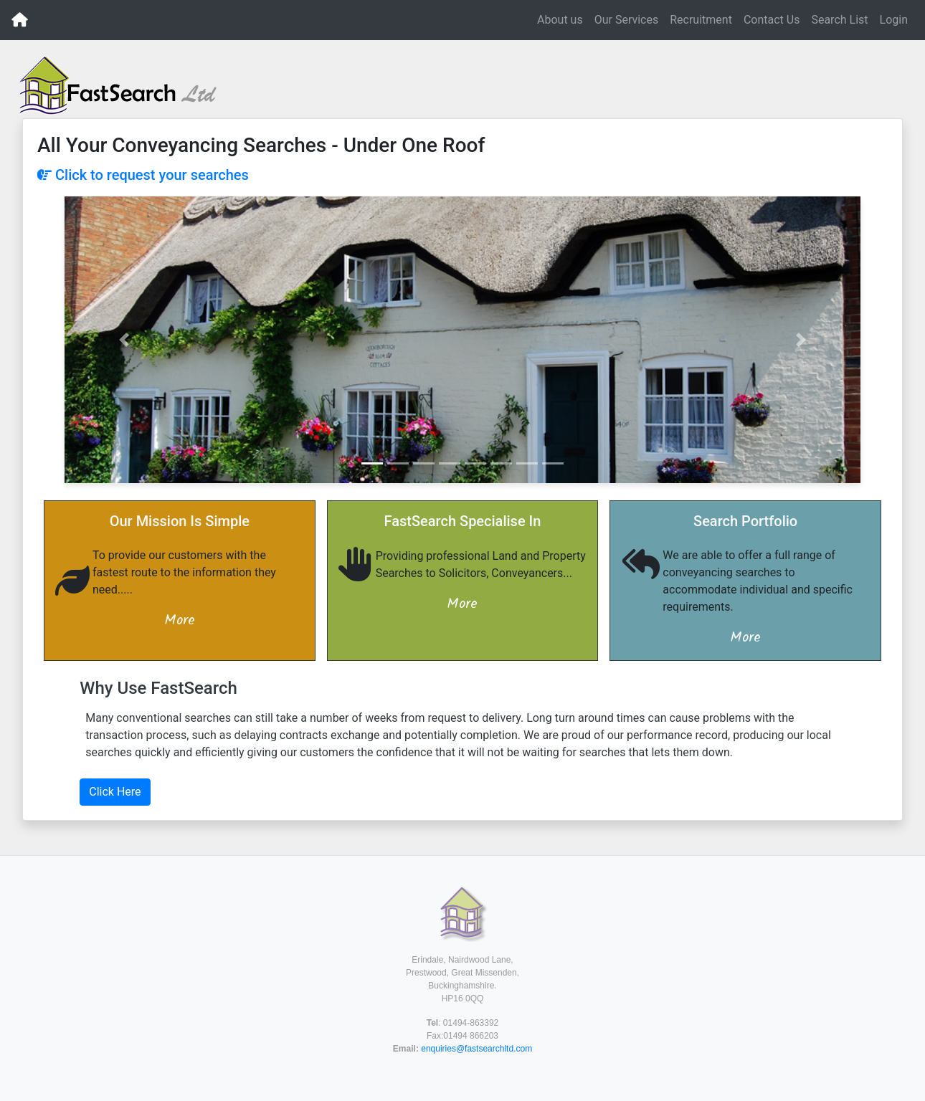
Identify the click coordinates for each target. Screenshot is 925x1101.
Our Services (626, 20)
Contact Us (772, 20)
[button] (124, 339)
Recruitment (701, 20)
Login (894, 20)
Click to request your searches (143, 175)
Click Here (115, 792)
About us (560, 20)
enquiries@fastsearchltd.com (476, 1049)
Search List (839, 20)
